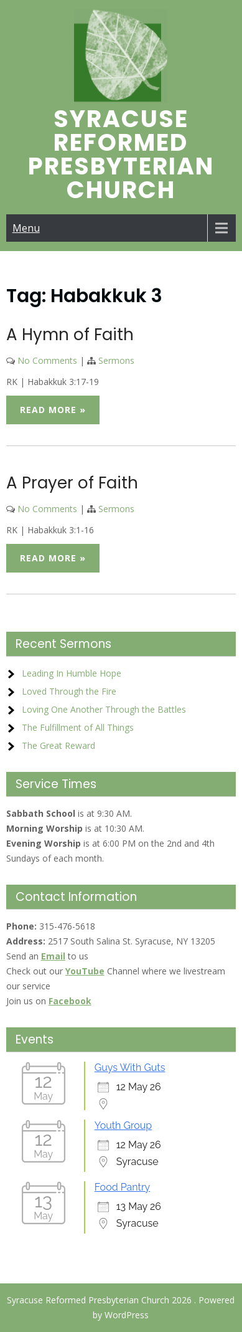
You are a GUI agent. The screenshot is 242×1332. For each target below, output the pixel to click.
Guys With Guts (130, 1067)
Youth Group (123, 1125)
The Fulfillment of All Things (78, 727)
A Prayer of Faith (72, 483)
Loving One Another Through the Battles (104, 709)
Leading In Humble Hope (71, 673)
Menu (26, 228)
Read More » (53, 410)
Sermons (116, 360)
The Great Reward (58, 745)
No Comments (47, 360)
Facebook (70, 1001)
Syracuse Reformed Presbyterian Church (121, 154)
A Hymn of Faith (70, 334)
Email (53, 956)
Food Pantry (122, 1187)
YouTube (85, 971)
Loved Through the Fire (69, 691)
